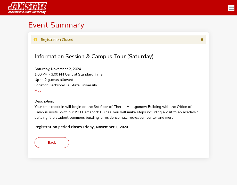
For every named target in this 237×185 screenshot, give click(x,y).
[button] (202, 39)
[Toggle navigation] (231, 8)
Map (38, 90)
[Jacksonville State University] (26, 7)
